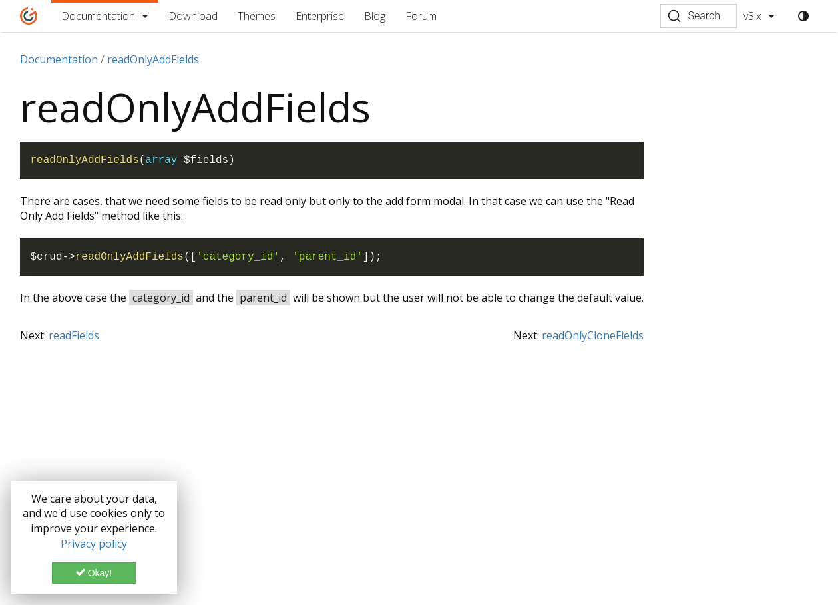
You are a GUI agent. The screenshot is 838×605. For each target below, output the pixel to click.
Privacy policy (94, 543)
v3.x (752, 16)
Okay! (94, 573)
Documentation (98, 16)
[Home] (29, 16)
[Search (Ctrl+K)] (698, 16)
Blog (374, 16)
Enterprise (320, 16)
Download (193, 16)
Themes (257, 16)
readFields (74, 335)
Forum (421, 16)
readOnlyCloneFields (593, 335)
